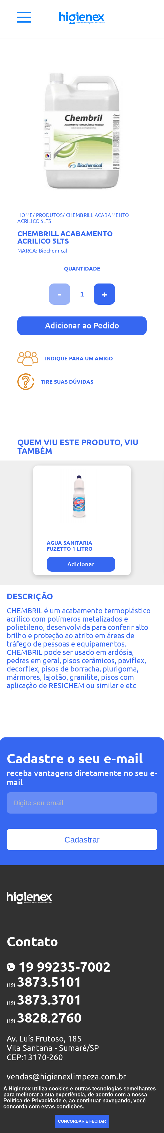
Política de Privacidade (32, 1100)
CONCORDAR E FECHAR (82, 1121)
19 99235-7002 (59, 967)
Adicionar (80, 564)
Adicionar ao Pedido (82, 325)
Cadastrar (81, 839)
